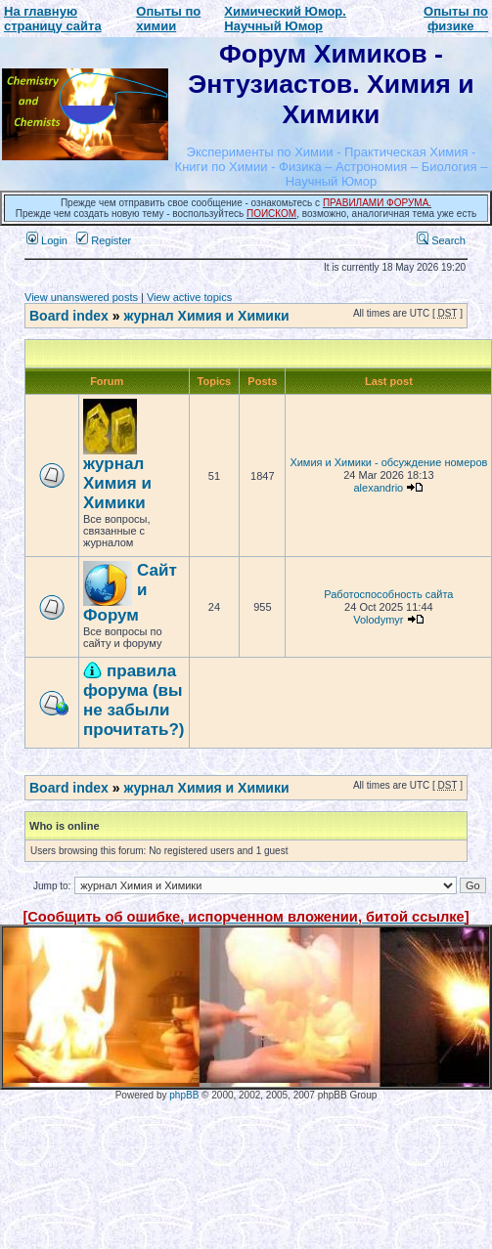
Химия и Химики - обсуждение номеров (388, 462)
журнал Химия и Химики (206, 315)
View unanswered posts (81, 297)
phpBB (184, 1095)
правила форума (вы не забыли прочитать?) (134, 700)
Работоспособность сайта (388, 594)
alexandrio (378, 488)
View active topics (189, 297)
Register (103, 240)
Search (441, 240)
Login (46, 240)
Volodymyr (378, 619)
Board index (69, 315)
